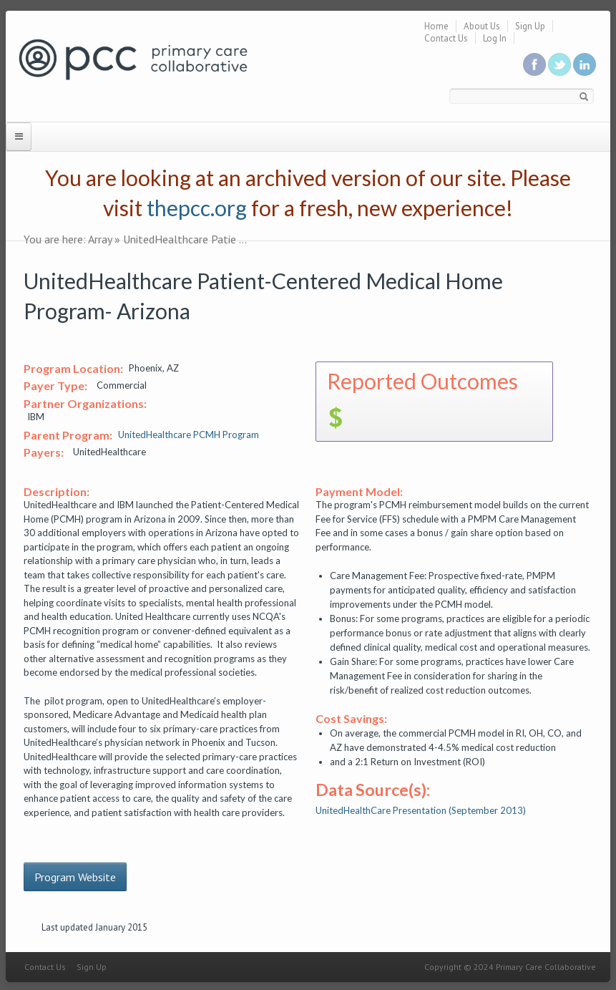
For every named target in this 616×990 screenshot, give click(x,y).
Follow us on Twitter (559, 64)
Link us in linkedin (584, 64)
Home (436, 26)
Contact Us (446, 38)
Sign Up (530, 26)
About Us (482, 26)
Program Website (75, 877)
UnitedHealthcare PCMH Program (188, 434)
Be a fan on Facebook (534, 64)
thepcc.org (197, 207)
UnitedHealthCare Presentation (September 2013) (421, 810)
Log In (495, 38)
